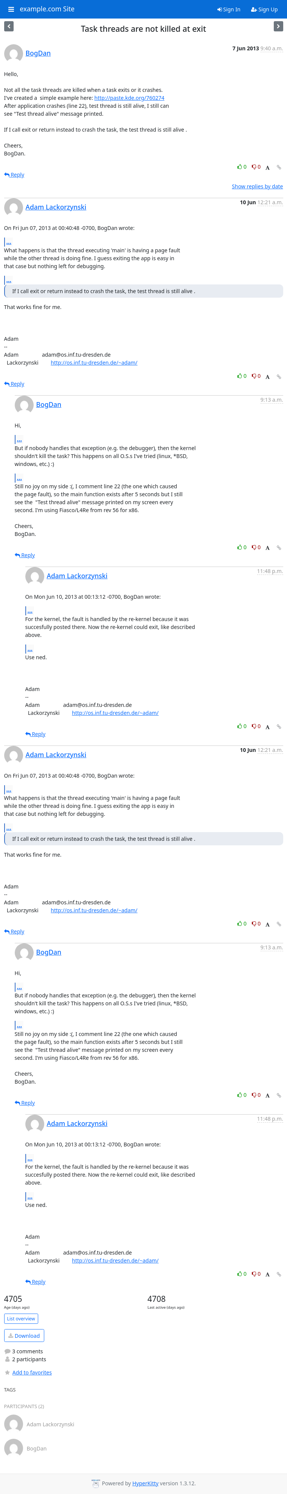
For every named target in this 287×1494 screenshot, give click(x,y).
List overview (21, 1318)
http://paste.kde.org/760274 (129, 97)
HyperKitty (145, 1483)
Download (24, 1335)
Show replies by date (257, 186)
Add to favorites (28, 1372)
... (9, 242)
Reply (14, 174)
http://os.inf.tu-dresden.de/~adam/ (94, 362)
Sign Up (264, 9)
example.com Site (47, 9)
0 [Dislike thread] (256, 166)
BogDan (38, 52)
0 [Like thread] (242, 166)
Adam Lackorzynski (56, 206)
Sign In (228, 9)
